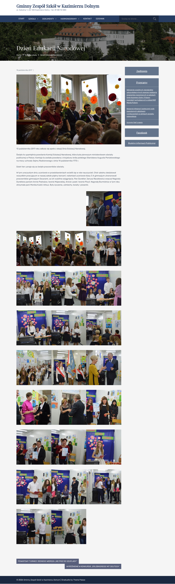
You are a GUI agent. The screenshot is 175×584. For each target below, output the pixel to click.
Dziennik (100, 18)
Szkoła (32, 19)
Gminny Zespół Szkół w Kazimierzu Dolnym (59, 6)
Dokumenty (48, 19)
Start (21, 18)
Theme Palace (82, 580)
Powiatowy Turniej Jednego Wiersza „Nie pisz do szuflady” (48, 561)
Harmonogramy (69, 19)
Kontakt (87, 18)
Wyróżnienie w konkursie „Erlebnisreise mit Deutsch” (91, 566)
